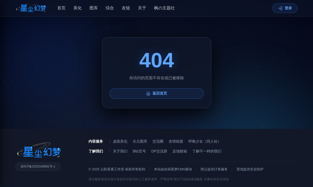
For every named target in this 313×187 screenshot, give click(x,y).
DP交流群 (159, 151)
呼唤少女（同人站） (204, 141)
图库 (94, 8)
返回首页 (156, 100)
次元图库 (140, 141)
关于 (142, 8)
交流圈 (157, 141)
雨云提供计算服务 (214, 169)
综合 (110, 8)
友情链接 (176, 141)
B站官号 (139, 151)
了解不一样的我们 (206, 151)
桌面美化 (120, 141)
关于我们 (120, 151)
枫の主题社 (164, 8)
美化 (77, 8)
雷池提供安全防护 (250, 169)
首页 (61, 8)
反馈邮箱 (180, 151)
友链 (126, 8)
